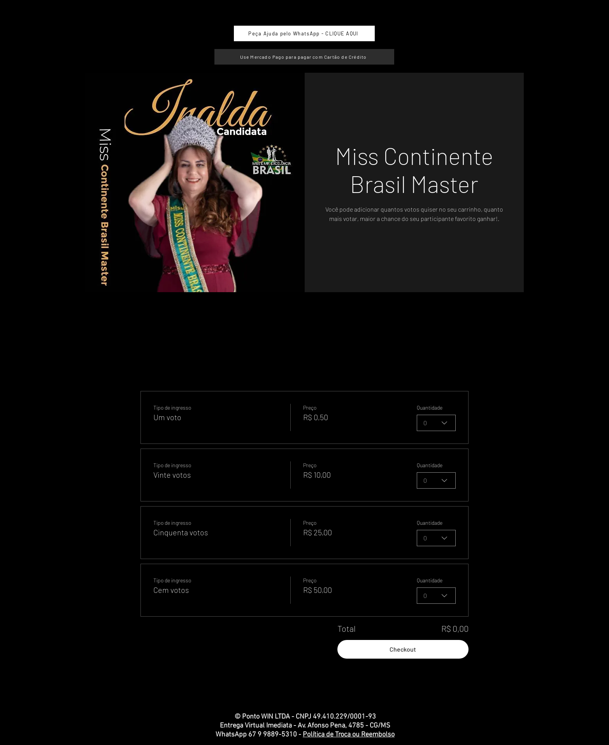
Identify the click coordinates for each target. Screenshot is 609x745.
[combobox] (436, 423)
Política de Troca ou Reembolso (349, 735)
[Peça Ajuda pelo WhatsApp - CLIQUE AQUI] (304, 33)
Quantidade (429, 407)
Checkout (403, 649)
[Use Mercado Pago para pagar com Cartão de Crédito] (304, 57)
